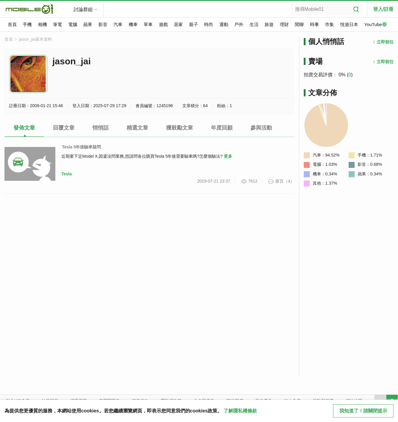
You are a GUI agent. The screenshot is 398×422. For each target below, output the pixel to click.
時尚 (208, 24)
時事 (314, 24)
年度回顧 (222, 128)
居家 (178, 24)
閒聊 (299, 24)
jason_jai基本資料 (35, 39)
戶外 (238, 24)
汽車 (117, 24)
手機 (27, 24)
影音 (102, 24)
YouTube (375, 25)
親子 (193, 24)
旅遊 (269, 24)
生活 (254, 24)
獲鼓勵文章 (179, 128)
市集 (329, 24)
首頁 (12, 24)
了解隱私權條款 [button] (240, 410)
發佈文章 (24, 128)
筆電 (57, 24)
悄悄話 (100, 128)
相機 (42, 24)
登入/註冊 (383, 9)
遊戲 (163, 24)
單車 (148, 24)
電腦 (72, 24)
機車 (133, 24)
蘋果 (87, 24)
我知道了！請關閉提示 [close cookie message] (363, 410)
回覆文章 (64, 128)
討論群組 (83, 9)
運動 (223, 24)
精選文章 (137, 128)
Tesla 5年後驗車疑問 (81, 147)
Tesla (66, 173)
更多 (228, 156)
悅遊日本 (349, 24)
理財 (284, 24)
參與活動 (261, 128)
